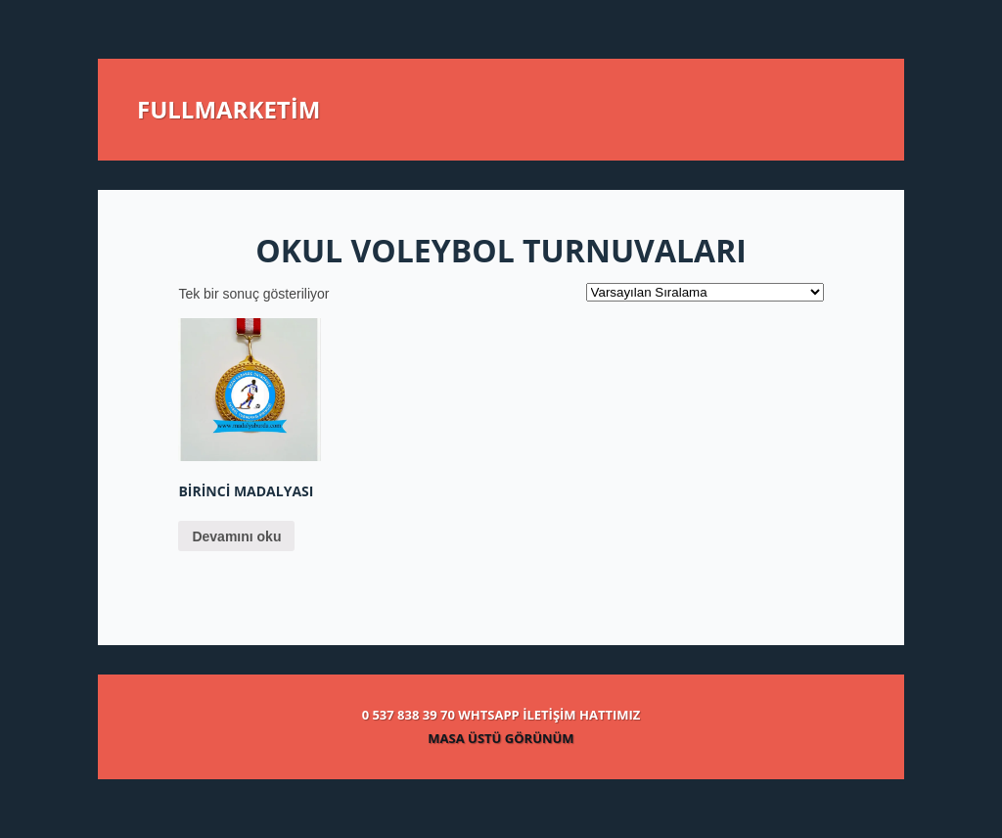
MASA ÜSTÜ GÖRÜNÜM (500, 738)
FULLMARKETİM (228, 109)
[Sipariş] (705, 292)
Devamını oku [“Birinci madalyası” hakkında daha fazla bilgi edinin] (236, 536)
